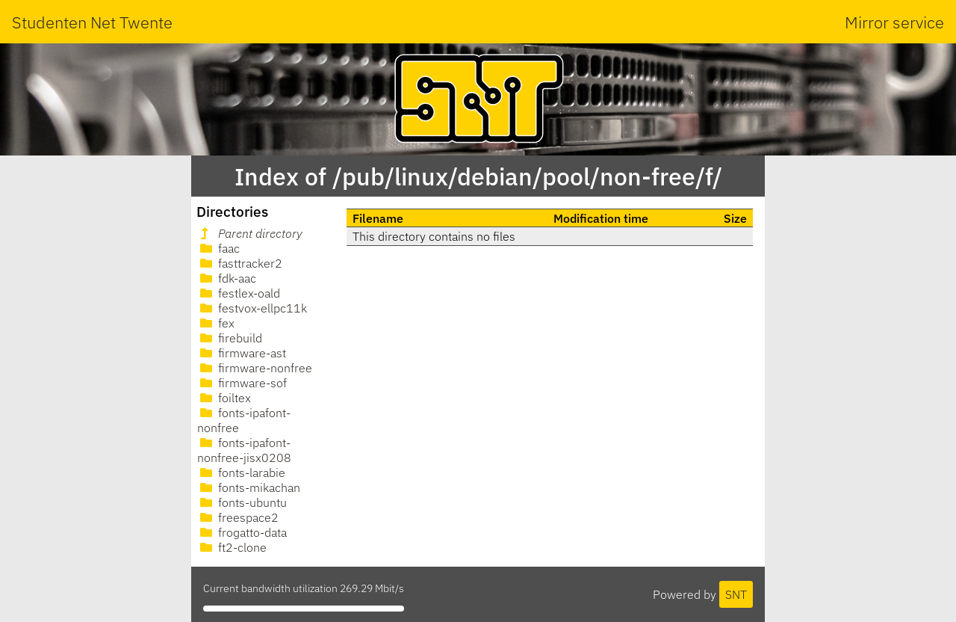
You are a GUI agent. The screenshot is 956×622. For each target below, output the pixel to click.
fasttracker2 (239, 263)
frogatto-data (242, 532)
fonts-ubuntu (242, 502)
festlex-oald (238, 293)
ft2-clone (232, 547)
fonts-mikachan (248, 487)
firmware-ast (241, 352)
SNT (736, 594)
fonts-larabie (241, 472)
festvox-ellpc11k (252, 308)
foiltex (224, 397)
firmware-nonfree (254, 367)
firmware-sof (242, 382)
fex (216, 322)
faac (218, 248)
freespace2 (238, 517)
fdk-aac (226, 278)
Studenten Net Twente (92, 22)
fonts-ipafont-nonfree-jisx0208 (244, 450)
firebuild (229, 337)
